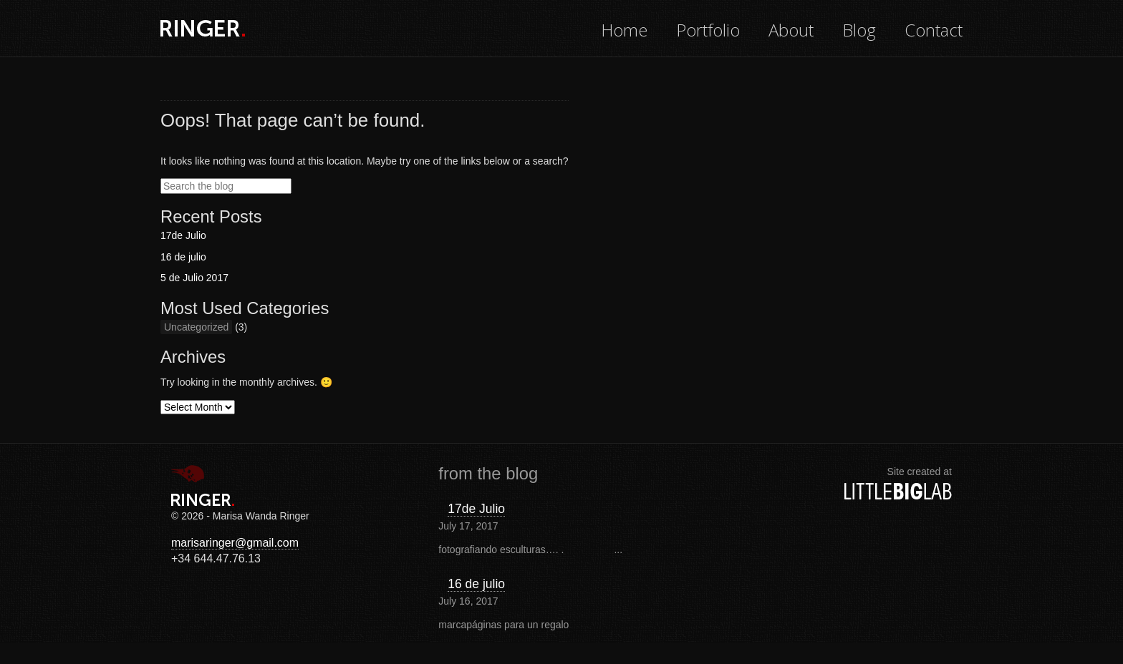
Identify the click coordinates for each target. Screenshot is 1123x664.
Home (624, 30)
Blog (859, 30)
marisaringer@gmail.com (235, 543)
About (791, 30)
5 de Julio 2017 (194, 277)
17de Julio (183, 235)
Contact (934, 30)
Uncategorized (196, 327)
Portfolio (708, 30)
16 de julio (183, 257)
